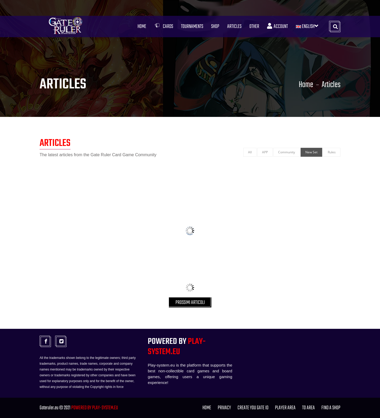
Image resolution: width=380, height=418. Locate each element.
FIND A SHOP (330, 408)
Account (277, 26)
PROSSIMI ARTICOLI (190, 302)
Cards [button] (163, 26)
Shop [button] (215, 26)
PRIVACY (224, 408)
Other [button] (254, 26)
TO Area (308, 408)
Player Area (285, 408)
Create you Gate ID (253, 408)
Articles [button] (234, 26)
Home (141, 26)
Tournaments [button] (192, 26)
